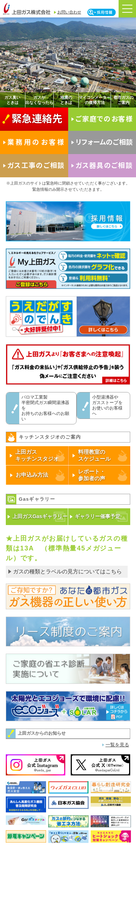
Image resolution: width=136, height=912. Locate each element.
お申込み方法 (32, 475)
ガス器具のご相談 (104, 165)
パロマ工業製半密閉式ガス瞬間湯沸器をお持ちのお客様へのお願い (45, 408)
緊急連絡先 (37, 117)
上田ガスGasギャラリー (40, 516)
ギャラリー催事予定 (97, 516)
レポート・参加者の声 (91, 474)
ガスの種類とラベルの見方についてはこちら (67, 571)
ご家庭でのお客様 (104, 118)
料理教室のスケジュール (94, 455)
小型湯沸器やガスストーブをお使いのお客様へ (107, 405)
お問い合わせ (69, 12)
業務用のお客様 (36, 141)
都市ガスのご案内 (123, 100)
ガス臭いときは (12, 100)
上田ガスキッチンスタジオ (37, 455)
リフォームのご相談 (104, 141)
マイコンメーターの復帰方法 (95, 100)
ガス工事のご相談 (36, 165)
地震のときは (66, 100)
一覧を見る (117, 744)
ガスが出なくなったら (39, 100)
